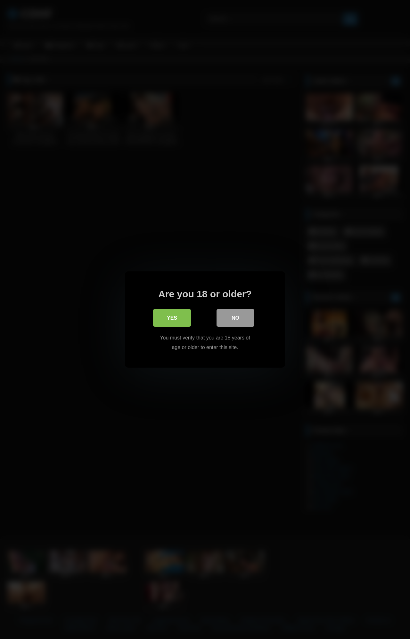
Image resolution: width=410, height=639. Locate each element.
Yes (172, 318)
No (235, 318)
